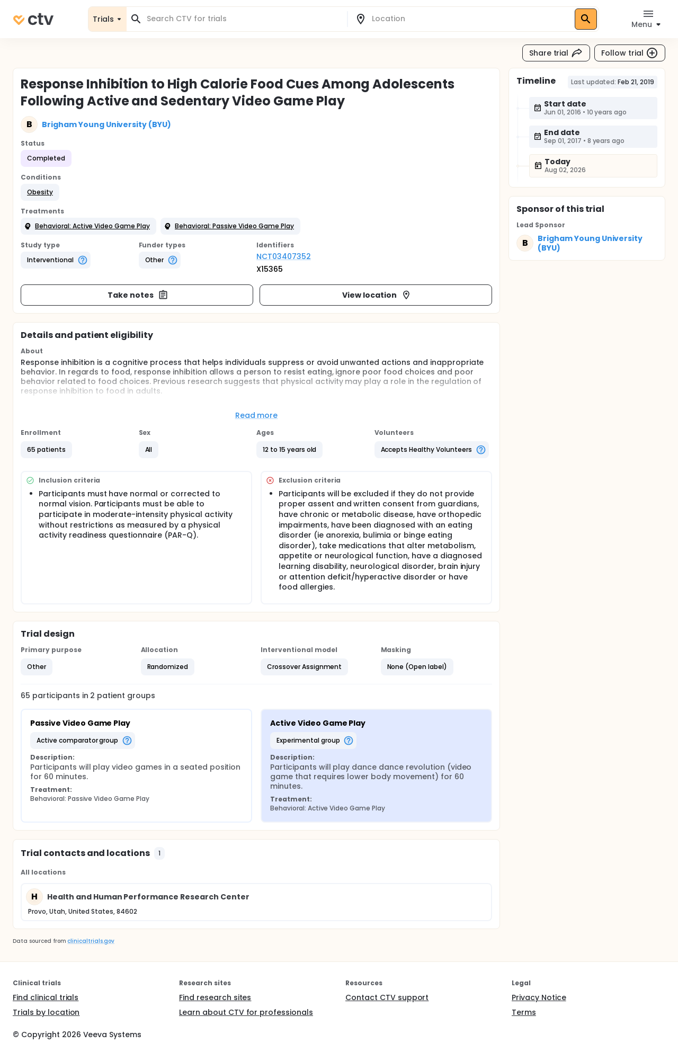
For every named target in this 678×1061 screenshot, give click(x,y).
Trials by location (46, 1012)
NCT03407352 (283, 256)
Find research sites (215, 997)
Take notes (138, 295)
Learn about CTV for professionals (246, 1012)
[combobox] (243, 19)
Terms (524, 1012)
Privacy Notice (539, 997)
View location (377, 295)
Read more (256, 415)
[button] (40, 192)
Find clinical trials (45, 997)
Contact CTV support (387, 997)
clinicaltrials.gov (90, 941)
